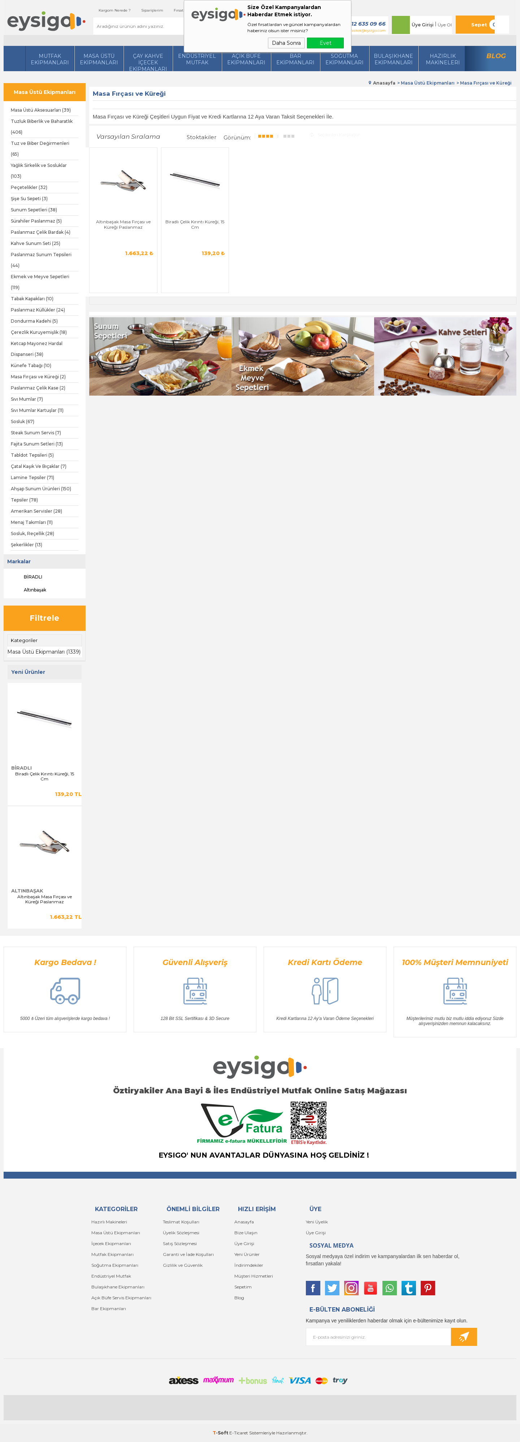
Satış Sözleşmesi (180, 1243)
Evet (326, 43)
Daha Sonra (286, 43)
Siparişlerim (152, 10)
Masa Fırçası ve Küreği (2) (38, 376)
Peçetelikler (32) (29, 187)
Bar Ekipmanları (108, 1308)
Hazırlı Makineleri (109, 1221)
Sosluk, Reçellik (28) (32, 533)
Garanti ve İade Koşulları (188, 1254)
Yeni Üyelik (317, 1221)
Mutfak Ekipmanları (50, 59)
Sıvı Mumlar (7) (27, 399)
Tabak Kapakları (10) (32, 298)
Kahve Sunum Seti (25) (35, 243)
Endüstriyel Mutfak (197, 59)
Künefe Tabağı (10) (31, 365)
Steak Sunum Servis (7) (36, 432)
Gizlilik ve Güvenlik (183, 1265)
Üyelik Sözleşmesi (181, 1232)
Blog (496, 56)
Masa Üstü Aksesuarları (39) (41, 110)
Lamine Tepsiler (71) (32, 477)
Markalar (19, 561)
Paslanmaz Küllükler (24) (38, 310)
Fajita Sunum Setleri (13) (37, 444)
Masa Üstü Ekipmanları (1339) (44, 652)
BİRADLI (26, 577)
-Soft (221, 1432)
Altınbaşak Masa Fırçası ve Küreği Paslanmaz (44, 899)
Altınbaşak (28, 590)
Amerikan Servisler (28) (36, 511)
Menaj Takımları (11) (32, 522)
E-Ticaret (238, 1432)
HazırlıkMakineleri (443, 59)
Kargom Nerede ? (115, 10)
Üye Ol (445, 24)
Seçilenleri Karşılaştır (335, 134)
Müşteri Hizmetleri (253, 1276)
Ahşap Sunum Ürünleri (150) (41, 488)
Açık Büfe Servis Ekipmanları (121, 1297)
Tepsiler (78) (24, 500)
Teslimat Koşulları (181, 1221)
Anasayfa (244, 1221)
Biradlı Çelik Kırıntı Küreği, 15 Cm (44, 776)
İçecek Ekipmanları (111, 1243)
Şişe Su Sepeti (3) (29, 198)
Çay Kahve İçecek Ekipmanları (148, 62)
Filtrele (44, 618)
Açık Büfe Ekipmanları (246, 59)
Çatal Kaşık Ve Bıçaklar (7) (38, 466)
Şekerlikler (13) (26, 544)
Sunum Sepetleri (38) (34, 209)
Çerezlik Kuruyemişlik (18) (39, 332)
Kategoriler (24, 640)
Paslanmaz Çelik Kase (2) (38, 388)
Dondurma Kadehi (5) (34, 321)
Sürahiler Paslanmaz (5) (36, 221)
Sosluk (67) (22, 421)
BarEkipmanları (295, 59)
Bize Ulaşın (245, 1232)
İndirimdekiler (248, 1265)
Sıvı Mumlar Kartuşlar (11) (37, 410)
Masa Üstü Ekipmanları (99, 59)
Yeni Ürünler (247, 1254)
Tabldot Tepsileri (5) (32, 455)
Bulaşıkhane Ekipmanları (393, 59)
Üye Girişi (423, 24)
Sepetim (243, 1287)
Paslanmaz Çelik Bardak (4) (40, 232)
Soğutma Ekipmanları (344, 59)
